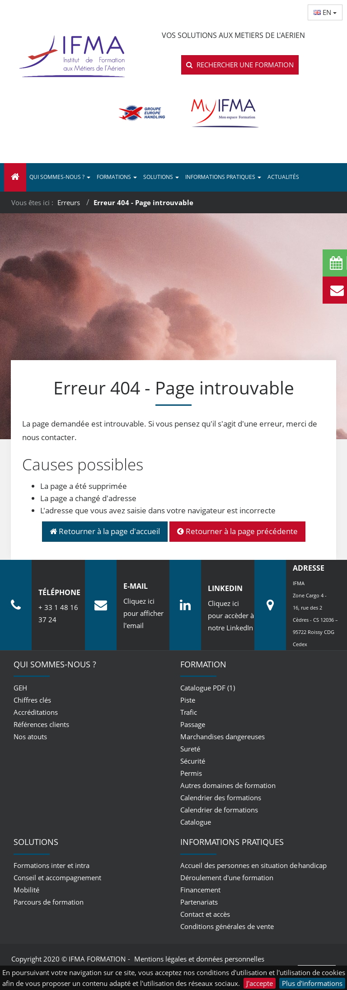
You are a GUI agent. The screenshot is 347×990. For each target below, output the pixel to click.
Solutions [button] (161, 177)
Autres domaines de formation (228, 785)
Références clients (41, 724)
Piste (187, 699)
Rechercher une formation (240, 64)
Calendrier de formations (219, 809)
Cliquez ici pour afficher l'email (143, 613)
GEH (20, 687)
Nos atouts (30, 736)
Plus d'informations (312, 983)
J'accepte (259, 983)
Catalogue (195, 821)
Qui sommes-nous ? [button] (59, 177)
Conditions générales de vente (227, 926)
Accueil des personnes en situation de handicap (253, 865)
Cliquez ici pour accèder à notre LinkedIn (231, 615)
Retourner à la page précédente (237, 531)
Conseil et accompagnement (57, 877)
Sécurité (192, 760)
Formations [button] (117, 177)
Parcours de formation (49, 901)
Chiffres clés (32, 699)
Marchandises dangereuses (222, 736)
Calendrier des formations (220, 797)
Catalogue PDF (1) (207, 687)
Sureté (190, 748)
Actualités (283, 177)
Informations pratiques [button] (223, 177)
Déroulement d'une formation (226, 877)
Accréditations (36, 712)
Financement (200, 889)
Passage (192, 724)
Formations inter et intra (51, 865)
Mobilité (26, 889)
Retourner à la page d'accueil (105, 531)
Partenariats (199, 901)
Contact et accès (205, 914)
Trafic (188, 712)
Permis (191, 773)
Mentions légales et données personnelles (199, 958)
